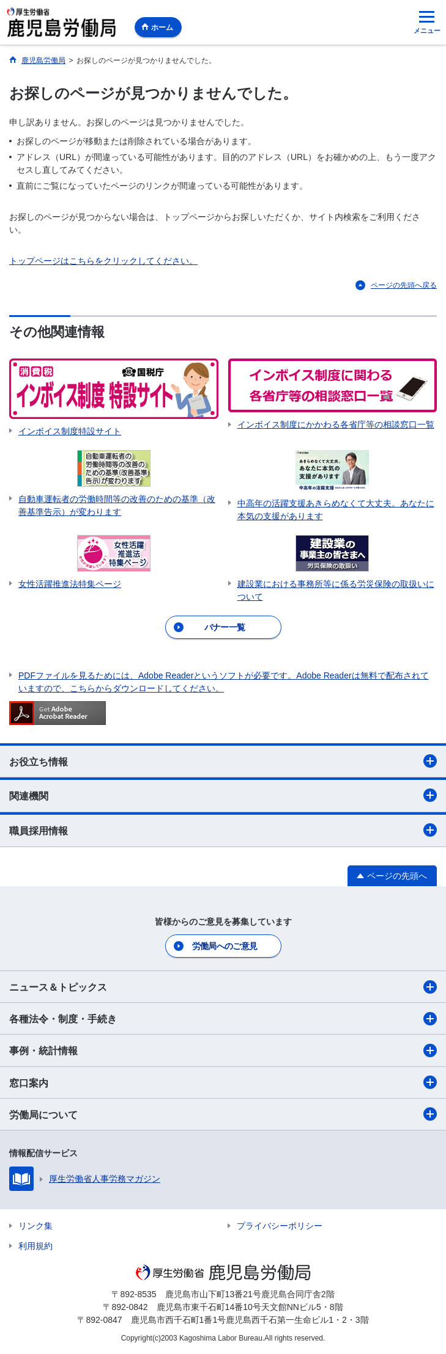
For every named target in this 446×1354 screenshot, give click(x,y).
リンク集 (35, 1226)
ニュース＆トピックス (223, 987)
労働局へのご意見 (224, 946)
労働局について (223, 1114)
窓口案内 (223, 1082)
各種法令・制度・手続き (223, 1018)
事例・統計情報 (223, 1050)
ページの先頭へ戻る (404, 285)
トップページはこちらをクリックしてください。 (103, 261)
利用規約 (35, 1246)
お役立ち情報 (223, 761)
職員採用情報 (223, 830)
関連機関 (223, 795)
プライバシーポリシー (279, 1226)
